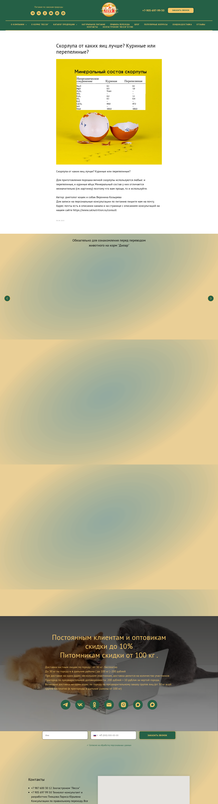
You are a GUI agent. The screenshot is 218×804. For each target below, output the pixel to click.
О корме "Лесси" (40, 24)
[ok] (45, 14)
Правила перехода (120, 24)
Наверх (208, 791)
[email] (109, 630)
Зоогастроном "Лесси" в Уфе (118, 27)
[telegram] (33, 14)
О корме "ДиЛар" (75, 789)
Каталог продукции (148, 789)
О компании (55, 789)
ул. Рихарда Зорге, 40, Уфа (47, 752)
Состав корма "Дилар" (85, 293)
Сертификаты (88, 792)
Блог (136, 24)
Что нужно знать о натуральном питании (43, 295)
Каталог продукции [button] (64, 24)
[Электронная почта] (51, 14)
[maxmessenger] (57, 14)
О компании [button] (18, 24)
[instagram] (123, 630)
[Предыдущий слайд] (7, 285)
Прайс (166, 789)
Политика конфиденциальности (133, 792)
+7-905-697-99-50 (153, 10)
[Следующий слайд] (211, 285)
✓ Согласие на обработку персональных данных (109, 670)
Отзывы (200, 24)
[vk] (39, 14)
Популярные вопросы (156, 24)
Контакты (92, 27)
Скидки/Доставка (182, 24)
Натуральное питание (93, 24)
